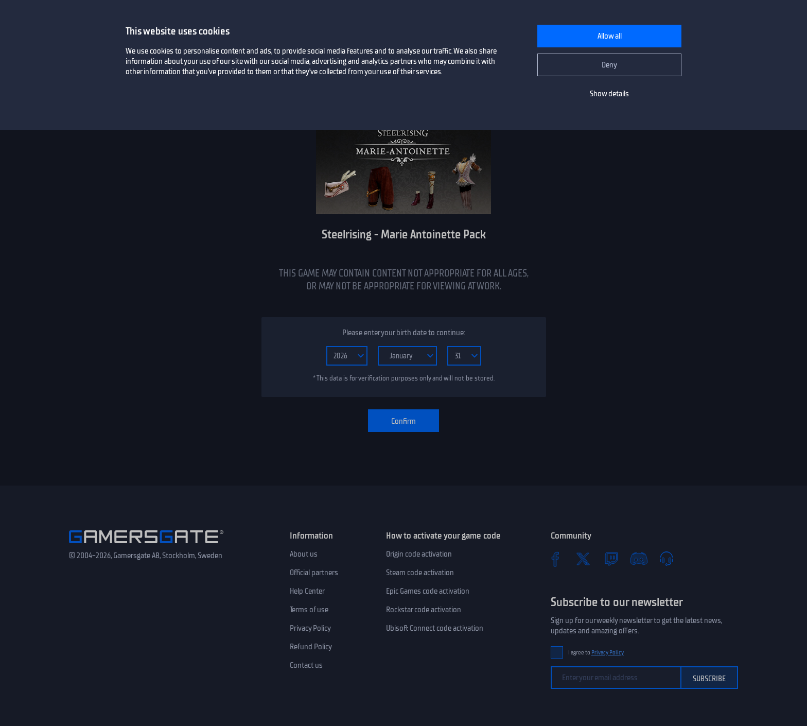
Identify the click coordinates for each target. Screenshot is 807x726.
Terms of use (309, 609)
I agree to (596, 652)
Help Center (307, 591)
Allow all (610, 36)
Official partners (314, 572)
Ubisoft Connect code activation (434, 628)
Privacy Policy (310, 628)
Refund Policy (311, 647)
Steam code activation (420, 572)
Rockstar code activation (423, 609)
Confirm (403, 421)
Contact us (306, 665)
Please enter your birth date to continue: (403, 332)
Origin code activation (419, 554)
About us (304, 554)
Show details (609, 94)
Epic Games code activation (427, 591)
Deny (609, 65)
